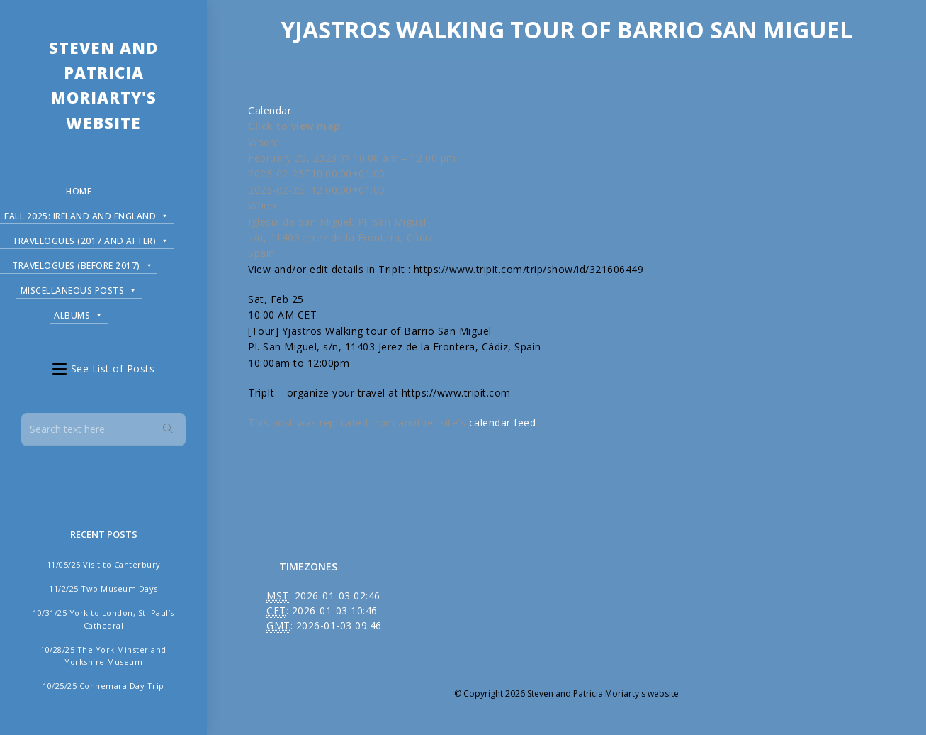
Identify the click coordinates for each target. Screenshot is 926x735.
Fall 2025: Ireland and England (86, 214)
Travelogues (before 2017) (82, 263)
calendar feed (502, 422)
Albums (78, 313)
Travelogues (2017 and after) (90, 238)
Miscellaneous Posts (79, 288)
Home (78, 191)
